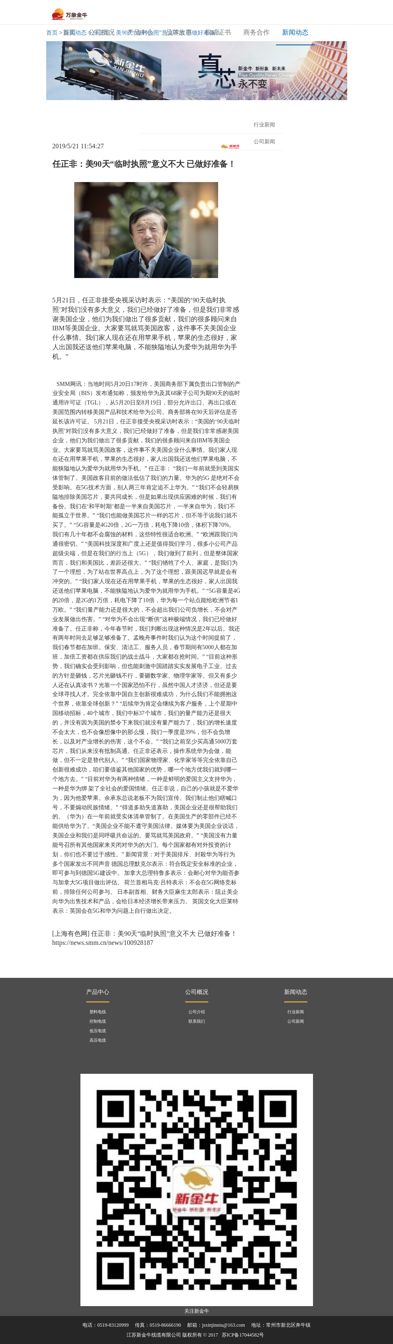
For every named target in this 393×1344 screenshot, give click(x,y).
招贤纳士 (76, 57)
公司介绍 (196, 1012)
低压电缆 (97, 1030)
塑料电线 (97, 1012)
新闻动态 (295, 32)
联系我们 (114, 57)
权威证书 (218, 32)
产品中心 (140, 32)
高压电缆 (97, 1040)
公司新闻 (295, 1021)
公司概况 (101, 32)
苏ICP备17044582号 (243, 1335)
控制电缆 (97, 1021)
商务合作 (256, 32)
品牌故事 (179, 32)
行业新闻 (264, 125)
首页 (72, 31)
